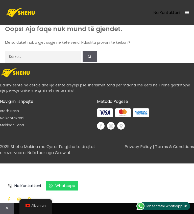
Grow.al (62, 153)
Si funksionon (81, 171)
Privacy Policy (138, 147)
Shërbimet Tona (118, 171)
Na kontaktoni (167, 12)
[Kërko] (90, 56)
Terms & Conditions (174, 147)
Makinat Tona (12, 125)
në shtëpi (14, 171)
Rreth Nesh (9, 110)
